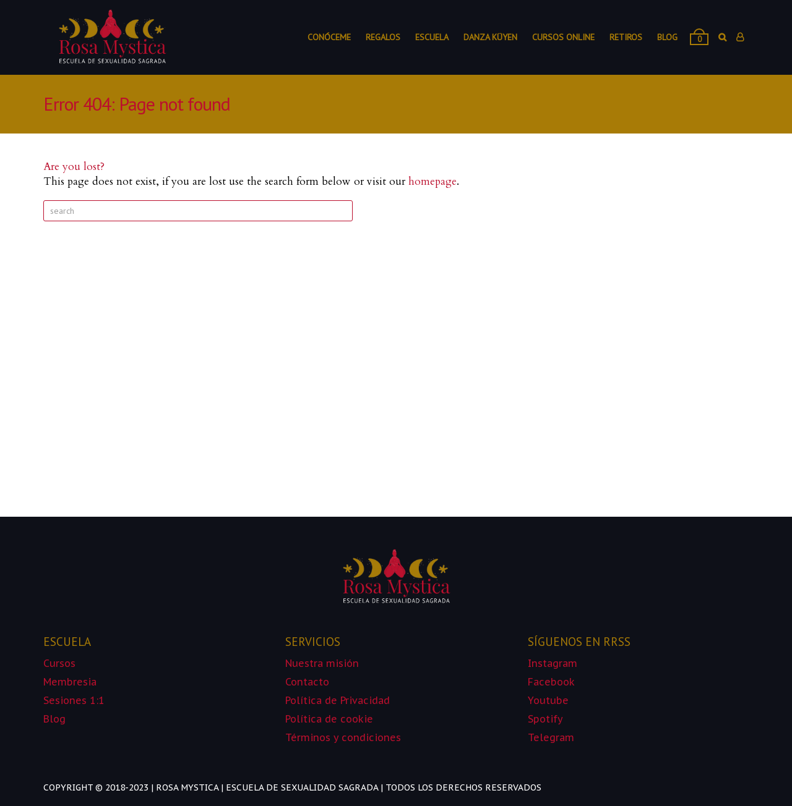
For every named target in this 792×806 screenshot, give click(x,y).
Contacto (307, 682)
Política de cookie (330, 719)
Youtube (548, 700)
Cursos (59, 663)
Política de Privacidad (337, 700)
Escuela (432, 37)
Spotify (545, 719)
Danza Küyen (490, 37)
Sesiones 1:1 (74, 700)
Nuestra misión (322, 663)
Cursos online (563, 37)
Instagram (552, 663)
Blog (667, 37)
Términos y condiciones (343, 737)
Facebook (551, 682)
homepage (432, 181)
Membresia (70, 682)
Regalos (383, 37)
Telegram (551, 737)
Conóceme (329, 37)
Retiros (625, 37)
